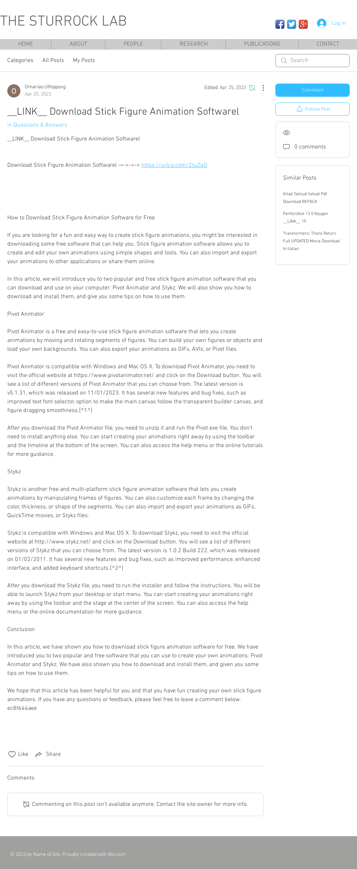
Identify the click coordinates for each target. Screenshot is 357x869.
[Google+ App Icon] (303, 24)
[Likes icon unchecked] (12, 754)
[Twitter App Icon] (291, 24)
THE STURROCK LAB (63, 22)
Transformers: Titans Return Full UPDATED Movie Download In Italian (311, 241)
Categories (20, 60)
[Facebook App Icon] (280, 24)
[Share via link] (47, 754)
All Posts (53, 60)
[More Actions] (259, 88)
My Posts (84, 60)
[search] (312, 60)
